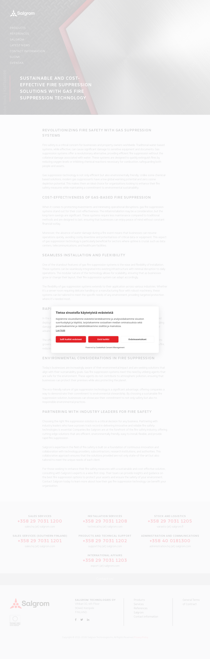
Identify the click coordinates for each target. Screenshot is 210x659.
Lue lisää (60, 330)
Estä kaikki (103, 339)
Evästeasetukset (137, 339)
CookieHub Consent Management (110, 347)
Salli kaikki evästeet (71, 339)
